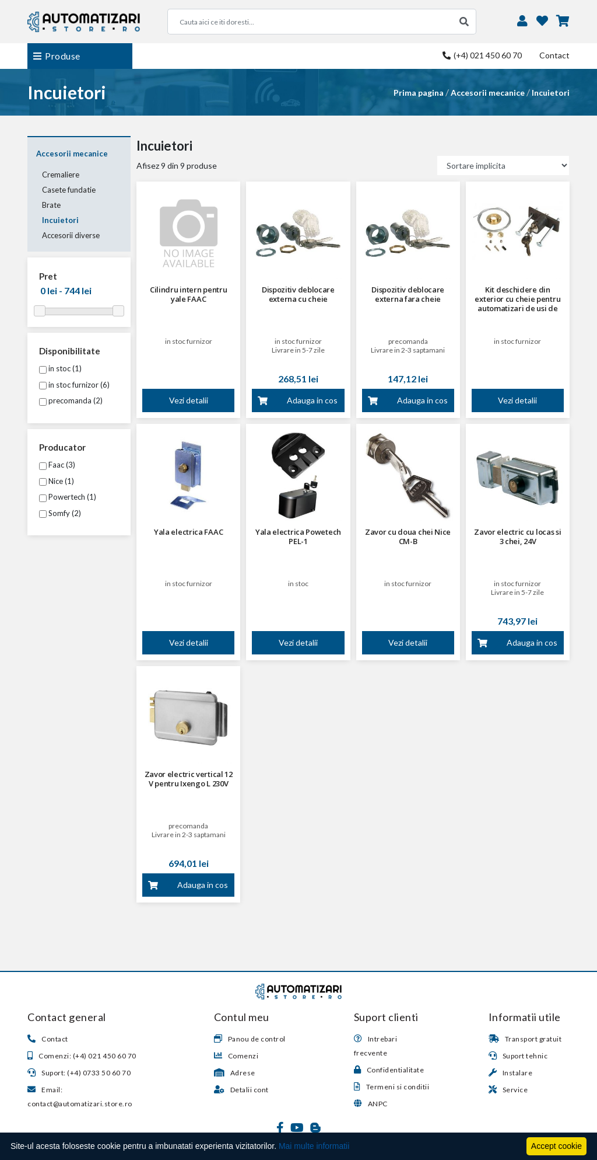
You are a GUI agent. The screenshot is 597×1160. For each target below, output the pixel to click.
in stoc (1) (60, 368)
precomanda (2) (71, 400)
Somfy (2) (60, 513)
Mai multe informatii (314, 1146)
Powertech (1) (67, 496)
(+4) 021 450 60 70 (482, 55)
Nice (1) (56, 481)
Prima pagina (419, 92)
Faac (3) (57, 464)
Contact (554, 55)
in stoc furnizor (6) (74, 384)
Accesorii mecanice (488, 92)
